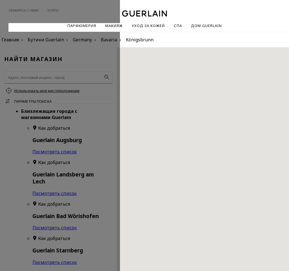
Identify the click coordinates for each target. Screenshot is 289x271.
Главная (10, 40)
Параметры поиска (33, 101)
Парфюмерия (81, 25)
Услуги (52, 10)
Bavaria (109, 40)
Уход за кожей (148, 25)
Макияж (114, 25)
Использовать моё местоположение (47, 90)
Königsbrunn (140, 40)
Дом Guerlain (206, 25)
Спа (178, 25)
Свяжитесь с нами (23, 10)
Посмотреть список (54, 152)
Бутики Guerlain (46, 40)
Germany (82, 40)
